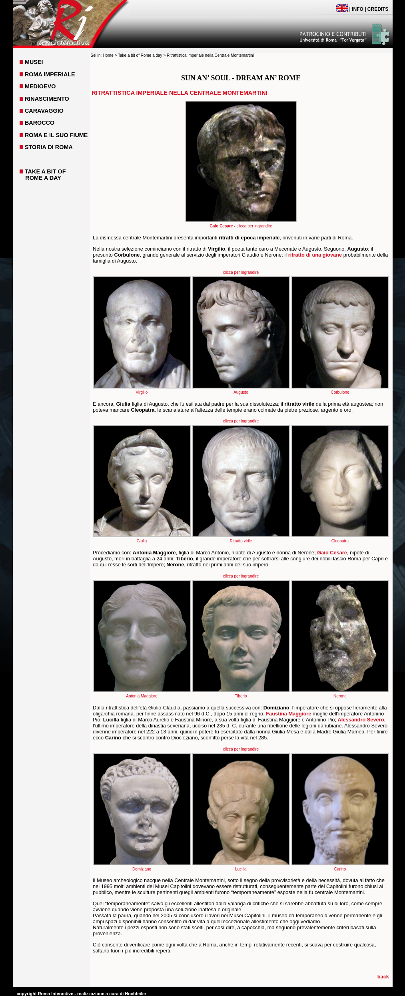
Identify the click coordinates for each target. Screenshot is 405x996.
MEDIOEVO (40, 86)
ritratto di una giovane (315, 255)
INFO (357, 9)
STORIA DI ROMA (49, 147)
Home (108, 55)
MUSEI (34, 62)
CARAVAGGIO (44, 111)
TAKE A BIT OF (45, 171)
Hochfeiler (135, 993)
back (383, 977)
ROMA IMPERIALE (50, 74)
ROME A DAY (43, 178)
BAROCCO (39, 123)
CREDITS (378, 9)
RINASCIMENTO (47, 99)
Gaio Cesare (332, 553)
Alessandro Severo (361, 720)
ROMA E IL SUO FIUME (56, 135)
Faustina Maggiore (288, 714)
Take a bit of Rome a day (140, 55)
